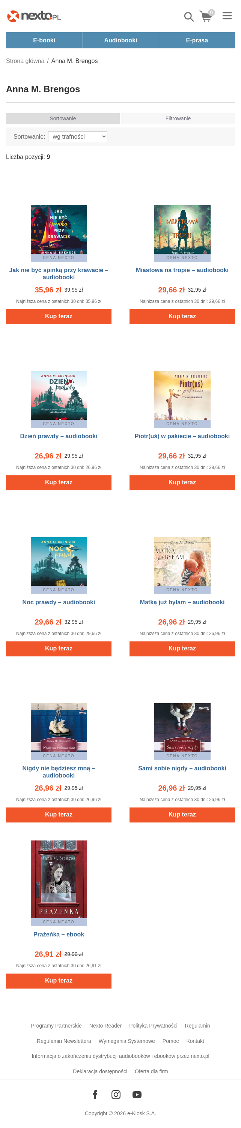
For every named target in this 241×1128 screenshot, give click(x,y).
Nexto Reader (105, 1026)
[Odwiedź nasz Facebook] (95, 1095)
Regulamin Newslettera (64, 1041)
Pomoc (171, 1041)
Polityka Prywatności (153, 1026)
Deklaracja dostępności (100, 1071)
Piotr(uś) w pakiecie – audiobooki (182, 436)
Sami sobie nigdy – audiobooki (182, 768)
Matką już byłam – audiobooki (182, 602)
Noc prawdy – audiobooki (59, 602)
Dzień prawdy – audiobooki (58, 436)
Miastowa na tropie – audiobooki (182, 270)
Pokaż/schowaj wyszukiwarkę (189, 16)
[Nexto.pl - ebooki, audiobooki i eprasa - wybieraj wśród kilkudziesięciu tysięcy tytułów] (34, 16)
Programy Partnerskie (56, 1026)
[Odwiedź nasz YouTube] (137, 1095)
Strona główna (25, 61)
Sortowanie (63, 118)
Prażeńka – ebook (58, 934)
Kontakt (195, 1041)
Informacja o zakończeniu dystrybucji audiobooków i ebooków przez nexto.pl (120, 1056)
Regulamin (197, 1026)
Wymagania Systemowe (127, 1041)
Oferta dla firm (151, 1071)
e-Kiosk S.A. (141, 1113)
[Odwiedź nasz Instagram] (116, 1095)
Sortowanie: (29, 136)
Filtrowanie (178, 118)
